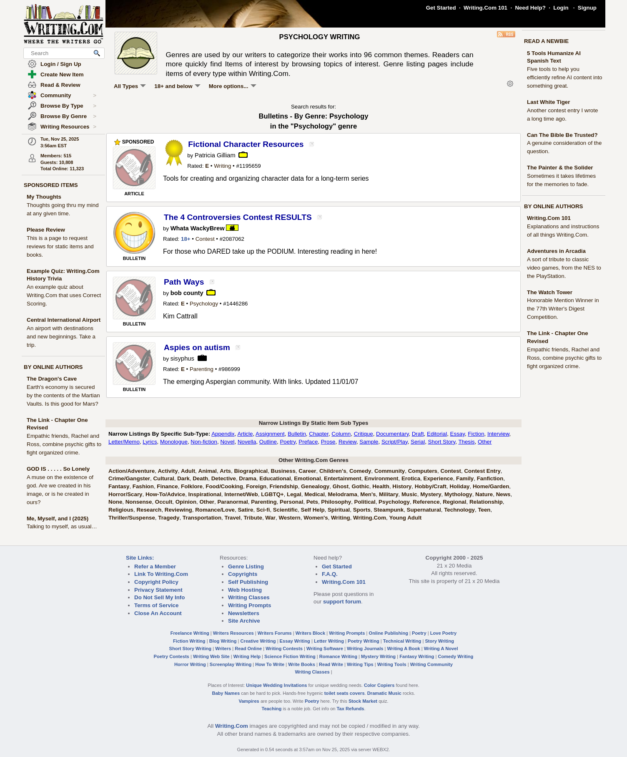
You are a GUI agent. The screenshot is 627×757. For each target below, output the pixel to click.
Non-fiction (204, 442)
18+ (186, 239)
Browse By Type (68, 106)
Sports (362, 510)
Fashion (143, 486)
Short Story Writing (190, 648)
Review (347, 442)
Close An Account (158, 613)
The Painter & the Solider (560, 167)
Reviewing (178, 510)
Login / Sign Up (60, 64)
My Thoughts (44, 197)
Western (289, 518)
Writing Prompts (249, 605)
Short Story (442, 442)
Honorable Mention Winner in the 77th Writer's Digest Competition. (563, 308)
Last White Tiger (548, 102)
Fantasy (118, 486)
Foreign (256, 486)
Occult (163, 502)
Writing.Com (369, 518)
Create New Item (62, 74)
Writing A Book (403, 648)
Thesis (466, 442)
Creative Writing (258, 640)
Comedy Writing (455, 656)
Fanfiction (490, 478)
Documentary (392, 434)
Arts (225, 471)
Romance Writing (338, 656)
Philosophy (336, 502)
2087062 (233, 239)
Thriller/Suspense (131, 518)
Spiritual (339, 510)
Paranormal (232, 502)
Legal (294, 494)
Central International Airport (63, 320)
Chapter (319, 434)
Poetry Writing (363, 640)
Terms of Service (156, 605)
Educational (275, 478)
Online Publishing (388, 633)
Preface (308, 442)
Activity (168, 471)
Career (307, 471)
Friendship (284, 486)
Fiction (476, 434)
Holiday (459, 486)
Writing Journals (365, 648)
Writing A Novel (441, 648)
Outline (268, 442)
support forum (342, 601)
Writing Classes (249, 597)
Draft (418, 434)
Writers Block (310, 633)
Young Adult (405, 518)
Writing (222, 166)
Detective (223, 478)
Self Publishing (248, 582)
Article (245, 434)
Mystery (430, 494)
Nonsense (138, 502)
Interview (498, 434)
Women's (315, 518)
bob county (187, 293)
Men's (368, 494)
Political (365, 502)
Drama (247, 478)
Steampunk (389, 510)
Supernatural (424, 510)
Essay (457, 434)
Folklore (192, 486)
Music (409, 494)
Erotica (410, 478)
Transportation (202, 518)
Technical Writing (402, 640)
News (503, 494)
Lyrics (150, 442)
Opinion (186, 502)
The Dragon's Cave (52, 379)
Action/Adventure (131, 471)
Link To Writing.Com (161, 574)
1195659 (250, 166)
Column (341, 434)
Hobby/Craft (430, 486)
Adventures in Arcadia (556, 251)
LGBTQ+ (272, 494)
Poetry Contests (171, 656)
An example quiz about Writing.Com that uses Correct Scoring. (64, 295)
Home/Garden (491, 486)
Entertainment (342, 478)
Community (68, 95)
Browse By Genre (68, 116)
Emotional (307, 478)
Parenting (201, 369)
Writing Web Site (211, 656)
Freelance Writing (190, 633)
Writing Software (324, 648)
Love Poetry (443, 633)
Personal (291, 502)
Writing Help (247, 656)
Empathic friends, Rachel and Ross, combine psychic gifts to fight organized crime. (64, 444)
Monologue (174, 442)
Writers (223, 648)
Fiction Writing (189, 640)
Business (283, 471)
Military (389, 494)
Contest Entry (482, 471)
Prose (328, 442)
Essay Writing (295, 640)
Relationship (486, 502)
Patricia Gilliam (215, 155)
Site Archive (244, 621)
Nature (484, 494)
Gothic (360, 486)
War (270, 518)
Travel (233, 518)
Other (485, 442)
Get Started (441, 8)
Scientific (285, 510)
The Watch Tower (549, 292)
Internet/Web (241, 494)
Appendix (223, 434)
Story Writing (439, 640)
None (115, 502)
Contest (205, 239)
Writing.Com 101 (485, 8)
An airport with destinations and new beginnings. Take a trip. (61, 336)
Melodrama (342, 494)
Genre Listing (246, 566)
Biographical (251, 471)
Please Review (46, 230)
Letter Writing (329, 640)
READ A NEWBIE (546, 41)
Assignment (270, 434)
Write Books (301, 664)
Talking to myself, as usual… (62, 526)
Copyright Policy (156, 582)
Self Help (313, 510)
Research (148, 510)
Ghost (341, 486)
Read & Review (60, 85)
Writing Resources (68, 127)
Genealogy (315, 486)
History (401, 486)
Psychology (204, 303)
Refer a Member (155, 566)
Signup (587, 8)
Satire (245, 510)
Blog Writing (223, 640)
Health (380, 486)
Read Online (248, 648)
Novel (227, 442)
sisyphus (182, 358)
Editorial (437, 434)
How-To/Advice (165, 494)
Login (560, 8)
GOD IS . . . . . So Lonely (58, 469)
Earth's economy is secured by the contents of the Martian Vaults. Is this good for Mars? (63, 395)
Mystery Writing (378, 656)
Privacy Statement (158, 590)
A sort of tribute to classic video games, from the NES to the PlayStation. (564, 267)
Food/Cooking (224, 486)
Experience (438, 478)
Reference (426, 502)
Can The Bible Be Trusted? (562, 135)
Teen (484, 510)
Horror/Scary (125, 494)
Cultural (163, 478)
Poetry (288, 442)
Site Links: (140, 558)
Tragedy (168, 518)
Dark (183, 478)
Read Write (331, 664)
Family (465, 478)
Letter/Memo (124, 442)
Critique (363, 434)
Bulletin (297, 434)
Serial (418, 442)
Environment (381, 478)
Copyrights (242, 574)
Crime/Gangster (129, 478)
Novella (247, 442)
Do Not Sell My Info (159, 597)
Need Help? (530, 8)
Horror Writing (190, 664)
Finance (167, 486)
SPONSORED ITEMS (51, 185)
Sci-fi (263, 510)
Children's (332, 471)
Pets (312, 502)
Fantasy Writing (416, 656)
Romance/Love (215, 510)
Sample (368, 442)
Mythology (458, 494)
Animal (207, 471)
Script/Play (394, 442)
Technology (459, 510)
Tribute (252, 518)
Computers (422, 471)
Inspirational (204, 494)
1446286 (237, 303)
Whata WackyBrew (198, 228)
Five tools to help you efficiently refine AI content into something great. (564, 77)
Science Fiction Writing (290, 656)
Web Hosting (245, 590)
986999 (231, 369)
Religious (120, 510)
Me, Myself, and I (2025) (57, 518)
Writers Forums (275, 633)
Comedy (360, 471)
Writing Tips (360, 664)
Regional (454, 502)
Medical (314, 494)
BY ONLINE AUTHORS (53, 367)
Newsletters (243, 613)
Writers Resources (233, 633)
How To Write (269, 664)
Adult (188, 471)
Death (200, 478)
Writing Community (431, 664)
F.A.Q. (330, 574)
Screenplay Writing (230, 664)
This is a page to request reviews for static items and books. (60, 246)
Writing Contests (284, 648)
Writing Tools (391, 664)
